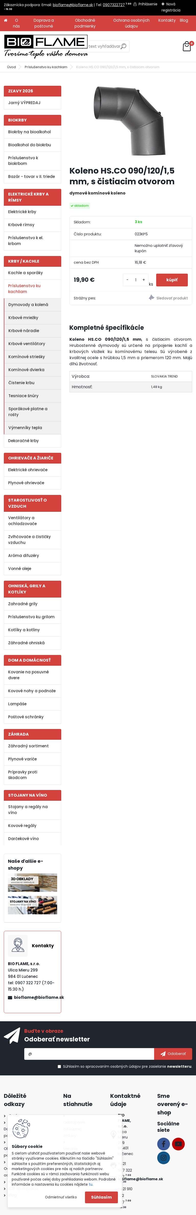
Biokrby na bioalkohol (29, 132)
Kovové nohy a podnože (32, 691)
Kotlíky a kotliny (24, 630)
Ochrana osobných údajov (131, 23)
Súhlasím (101, 1197)
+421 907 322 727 (125, 1170)
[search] (123, 48)
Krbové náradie (23, 330)
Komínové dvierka (26, 369)
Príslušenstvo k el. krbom (25, 240)
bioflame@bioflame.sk (73, 4)
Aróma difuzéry (23, 555)
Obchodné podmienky (85, 23)
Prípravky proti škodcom (22, 775)
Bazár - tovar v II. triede (31, 176)
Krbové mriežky (23, 317)
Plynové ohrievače (26, 482)
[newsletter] (173, 1054)
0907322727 (114, 4)
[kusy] (136, 280)
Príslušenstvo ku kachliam (46, 67)
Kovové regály (22, 825)
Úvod (11, 67)
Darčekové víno (23, 838)
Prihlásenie (148, 4)
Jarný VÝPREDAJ (24, 102)
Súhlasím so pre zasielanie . (127, 1066)
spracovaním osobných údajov (113, 1066)
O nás (16, 23)
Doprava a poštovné (44, 23)
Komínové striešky (26, 356)
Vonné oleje (19, 568)
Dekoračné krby (23, 440)
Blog (184, 20)
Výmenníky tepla (25, 427)
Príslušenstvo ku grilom (31, 616)
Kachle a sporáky (25, 272)
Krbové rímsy (21, 224)
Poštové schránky (26, 717)
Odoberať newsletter (57, 1039)
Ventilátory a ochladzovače (22, 520)
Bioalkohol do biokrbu (29, 145)
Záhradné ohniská (26, 643)
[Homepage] (5, 21)
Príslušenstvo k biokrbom (23, 160)
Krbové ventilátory (26, 343)
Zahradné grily (23, 603)
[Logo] (46, 46)
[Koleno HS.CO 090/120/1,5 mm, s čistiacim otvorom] (130, 121)
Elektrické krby (22, 211)
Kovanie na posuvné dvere (28, 675)
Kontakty (167, 20)
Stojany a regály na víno (28, 809)
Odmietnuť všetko (61, 1197)
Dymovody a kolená (28, 304)
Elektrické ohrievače (27, 469)
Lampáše (17, 704)
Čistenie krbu (21, 382)
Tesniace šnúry (23, 395)
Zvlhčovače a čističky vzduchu (29, 539)
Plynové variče (22, 759)
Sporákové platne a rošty (27, 411)
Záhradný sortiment (28, 746)
